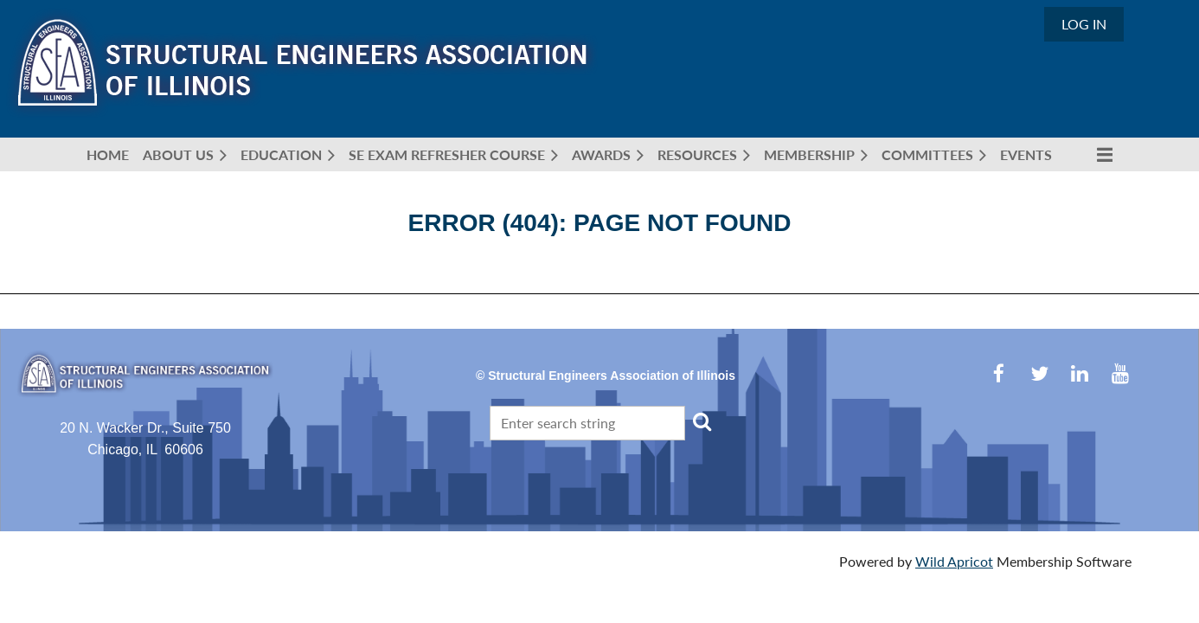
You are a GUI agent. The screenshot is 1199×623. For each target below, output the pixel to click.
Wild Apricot (954, 561)
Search (701, 421)
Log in (1083, 24)
